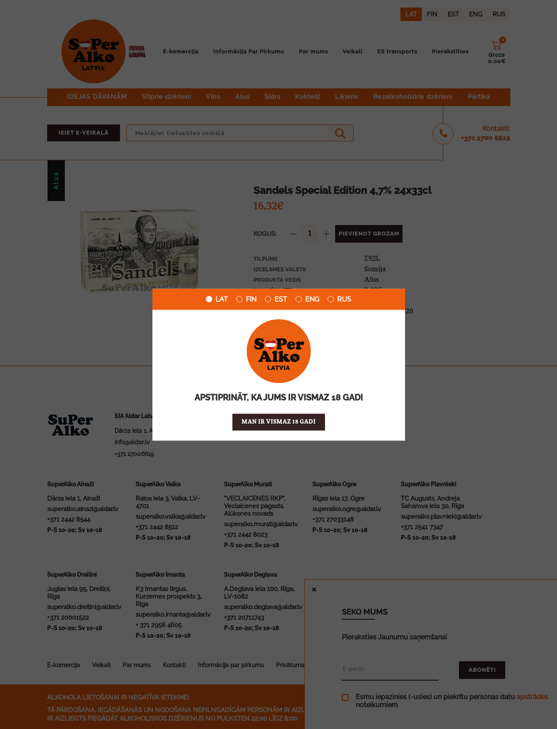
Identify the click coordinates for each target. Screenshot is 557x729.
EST (276, 299)
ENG (307, 299)
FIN (246, 299)
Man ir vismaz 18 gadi (279, 421)
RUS (339, 299)
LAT (217, 299)
